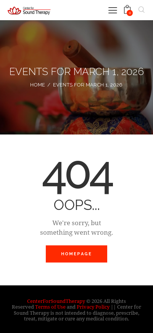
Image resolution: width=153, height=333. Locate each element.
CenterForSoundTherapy (56, 301)
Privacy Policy (93, 306)
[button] (112, 9)
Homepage (76, 253)
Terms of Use (50, 306)
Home (37, 85)
